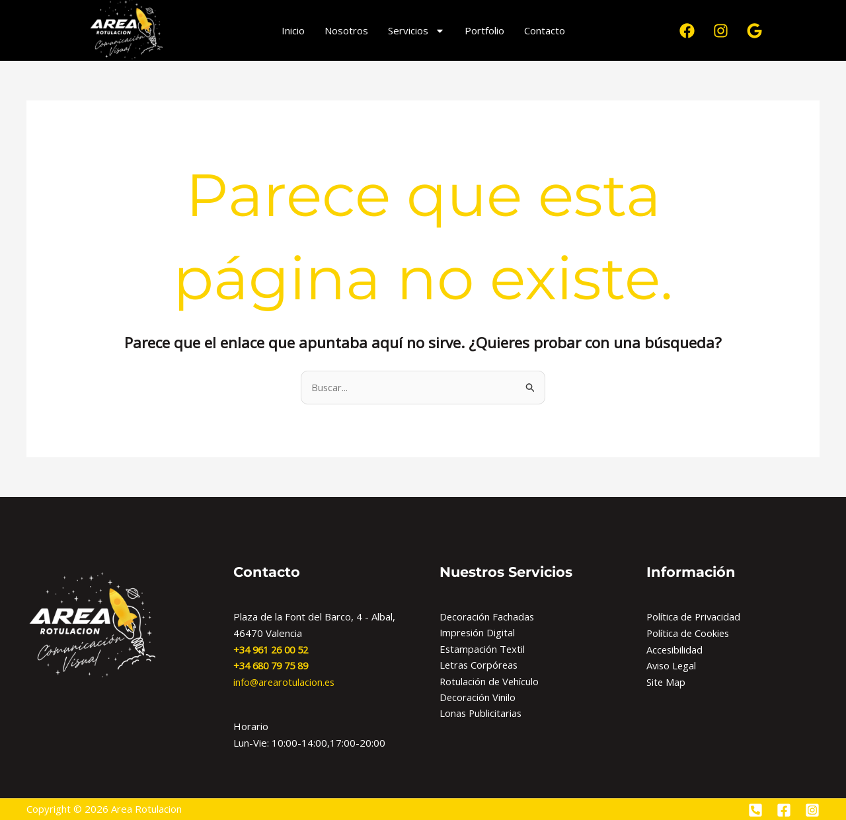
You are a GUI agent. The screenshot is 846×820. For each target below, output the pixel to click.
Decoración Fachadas (487, 616)
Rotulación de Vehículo (490, 682)
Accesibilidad (675, 649)
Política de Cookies (689, 633)
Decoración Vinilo (478, 698)
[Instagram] (812, 810)
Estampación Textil (483, 649)
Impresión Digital (478, 633)
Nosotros (346, 30)
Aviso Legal (672, 666)
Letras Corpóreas (480, 666)
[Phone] (755, 810)
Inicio (293, 30)
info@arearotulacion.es (285, 682)
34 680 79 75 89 (277, 666)
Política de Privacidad (694, 616)
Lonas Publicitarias (481, 715)
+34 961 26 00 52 (274, 649)
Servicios (416, 30)
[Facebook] (784, 810)
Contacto (544, 30)
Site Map (666, 682)
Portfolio (484, 30)
